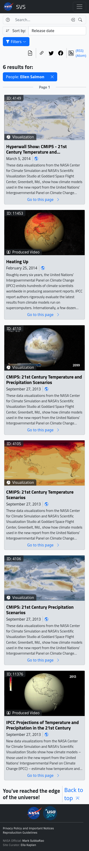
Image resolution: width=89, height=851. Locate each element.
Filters (16, 41)
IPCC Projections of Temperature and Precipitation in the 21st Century (42, 725)
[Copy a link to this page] (42, 53)
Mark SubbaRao (33, 841)
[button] (52, 76)
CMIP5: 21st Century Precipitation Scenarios (40, 610)
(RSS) (79, 50)
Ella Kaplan (28, 845)
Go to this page (43, 199)
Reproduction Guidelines (20, 833)
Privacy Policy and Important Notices (28, 828)
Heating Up (17, 261)
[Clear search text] (72, 19)
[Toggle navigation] (79, 6)
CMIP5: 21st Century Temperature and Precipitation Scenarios (44, 379)
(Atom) (81, 55)
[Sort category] (57, 30)
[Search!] (80, 19)
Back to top (73, 794)
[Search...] (40, 19)
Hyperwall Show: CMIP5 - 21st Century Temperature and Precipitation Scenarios (36, 149)
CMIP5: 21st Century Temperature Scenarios (40, 495)
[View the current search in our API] (30, 53)
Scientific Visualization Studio (21, 6)
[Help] (8, 19)
